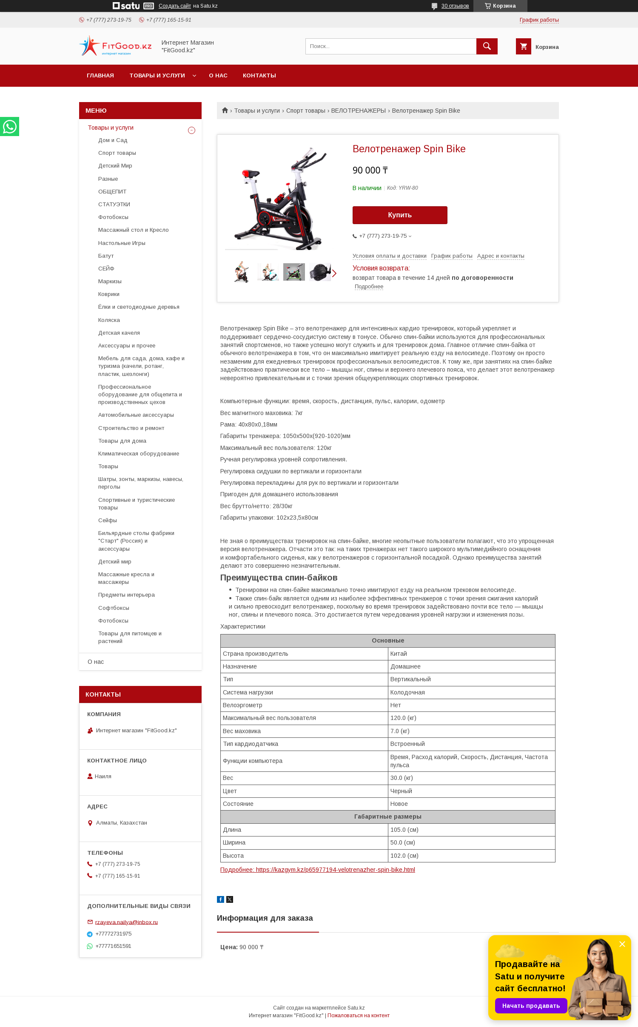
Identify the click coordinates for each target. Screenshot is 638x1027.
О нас (218, 75)
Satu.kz (356, 1008)
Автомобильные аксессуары (136, 415)
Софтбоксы (113, 608)
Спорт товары (305, 110)
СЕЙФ (106, 268)
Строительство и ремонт (131, 428)
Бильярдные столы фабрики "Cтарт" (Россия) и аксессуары (136, 541)
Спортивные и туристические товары (136, 504)
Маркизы (110, 281)
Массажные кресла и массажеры (126, 578)
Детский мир (114, 561)
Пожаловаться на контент (359, 1015)
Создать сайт (175, 6)
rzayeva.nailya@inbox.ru (126, 922)
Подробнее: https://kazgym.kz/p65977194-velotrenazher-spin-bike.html (317, 869)
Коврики (109, 294)
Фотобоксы (113, 217)
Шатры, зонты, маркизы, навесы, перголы (140, 483)
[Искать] (487, 46)
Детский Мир (115, 165)
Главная (100, 75)
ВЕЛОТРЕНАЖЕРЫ (358, 110)
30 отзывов (455, 6)
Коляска (109, 320)
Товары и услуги (157, 75)
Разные (108, 179)
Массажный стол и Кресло (133, 230)
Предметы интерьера (126, 595)
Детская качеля (119, 333)
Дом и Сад (113, 140)
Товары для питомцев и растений (130, 637)
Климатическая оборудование (138, 453)
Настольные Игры (121, 243)
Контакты (259, 75)
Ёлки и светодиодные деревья (138, 307)
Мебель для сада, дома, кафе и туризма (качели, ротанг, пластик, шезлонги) (141, 366)
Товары (108, 466)
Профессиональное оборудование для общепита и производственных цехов (140, 394)
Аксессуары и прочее (126, 345)
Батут (106, 256)
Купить (400, 215)
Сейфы (107, 520)
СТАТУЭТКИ (114, 204)
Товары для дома (122, 441)
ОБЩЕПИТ (112, 191)
